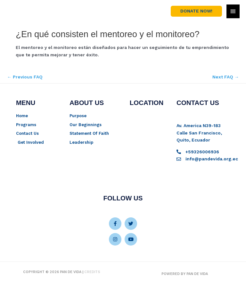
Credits (92, 272)
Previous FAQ (25, 76)
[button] (196, 11)
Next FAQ (225, 76)
